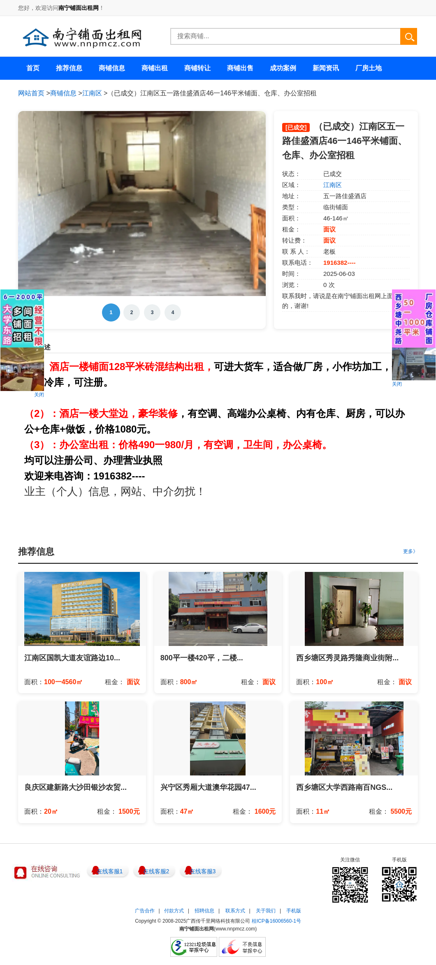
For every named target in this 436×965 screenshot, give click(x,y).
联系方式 (235, 911)
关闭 (39, 395)
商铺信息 (63, 93)
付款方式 (174, 911)
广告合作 (145, 911)
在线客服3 (203, 871)
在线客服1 (110, 871)
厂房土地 (368, 68)
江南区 (92, 93)
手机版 (293, 911)
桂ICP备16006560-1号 (276, 921)
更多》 (410, 551)
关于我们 (266, 911)
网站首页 (31, 93)
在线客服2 (156, 871)
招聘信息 (204, 911)
